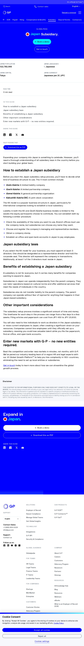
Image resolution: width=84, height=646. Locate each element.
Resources (58, 593)
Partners (57, 571)
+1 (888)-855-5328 (10, 527)
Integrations (30, 532)
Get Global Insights (33, 521)
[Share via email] (22, 135)
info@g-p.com (8, 530)
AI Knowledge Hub (61, 586)
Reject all (42, 636)
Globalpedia (30, 553)
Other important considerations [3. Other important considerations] (17, 118)
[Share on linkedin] (4, 135)
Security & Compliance (34, 539)
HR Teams (30, 564)
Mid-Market (30, 593)
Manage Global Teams (34, 517)
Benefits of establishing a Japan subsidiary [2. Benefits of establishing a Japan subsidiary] (23, 114)
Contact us (7, 538)
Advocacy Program (33, 611)
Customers (58, 560)
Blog (56, 589)
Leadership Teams (33, 578)
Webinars (57, 597)
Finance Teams (32, 571)
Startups (29, 589)
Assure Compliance (33, 514)
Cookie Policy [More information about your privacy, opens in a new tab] (59, 623)
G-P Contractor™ (61, 514)
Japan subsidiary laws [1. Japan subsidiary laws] (13, 110)
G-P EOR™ (58, 510)
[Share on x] (16, 135)
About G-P (58, 553)
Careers (57, 557)
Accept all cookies (42, 630)
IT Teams (29, 575)
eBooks (57, 600)
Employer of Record (33, 510)
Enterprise (30, 596)
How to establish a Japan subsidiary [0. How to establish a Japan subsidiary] (19, 106)
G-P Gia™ (58, 517)
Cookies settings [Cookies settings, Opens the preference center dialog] (42, 641)
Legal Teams (31, 567)
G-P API (29, 535)
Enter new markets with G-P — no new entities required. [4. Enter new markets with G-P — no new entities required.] (28, 121)
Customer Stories (32, 607)
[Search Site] (6, 6)
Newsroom (58, 568)
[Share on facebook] (10, 135)
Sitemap (57, 575)
